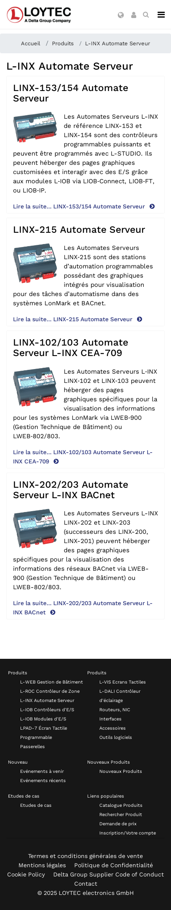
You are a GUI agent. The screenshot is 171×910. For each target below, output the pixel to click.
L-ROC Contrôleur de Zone (50, 691)
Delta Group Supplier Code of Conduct (108, 874)
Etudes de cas (23, 796)
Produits (17, 673)
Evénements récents (43, 780)
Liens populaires (105, 796)
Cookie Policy (26, 874)
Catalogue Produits (120, 805)
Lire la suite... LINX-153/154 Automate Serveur (80, 206)
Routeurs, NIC (114, 709)
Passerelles (32, 746)
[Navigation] (161, 14)
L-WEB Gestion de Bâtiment (51, 682)
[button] (121, 15)
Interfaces (110, 719)
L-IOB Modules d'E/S (43, 719)
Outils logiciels (115, 737)
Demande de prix (118, 824)
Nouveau (18, 762)
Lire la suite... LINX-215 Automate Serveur (73, 319)
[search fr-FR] (146, 14)
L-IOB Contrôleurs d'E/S (47, 709)
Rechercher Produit (120, 814)
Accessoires (112, 728)
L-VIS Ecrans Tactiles (122, 682)
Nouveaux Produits (108, 762)
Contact (85, 883)
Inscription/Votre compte (127, 833)
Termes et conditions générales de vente (85, 856)
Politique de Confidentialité (113, 865)
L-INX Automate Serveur (47, 700)
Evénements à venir (42, 771)
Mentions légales (42, 865)
